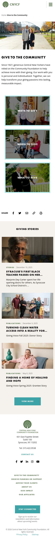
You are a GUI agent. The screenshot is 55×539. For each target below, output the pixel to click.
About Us (27, 487)
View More (27, 401)
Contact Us (27, 454)
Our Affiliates (27, 494)
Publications (13, 323)
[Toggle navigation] (50, 4)
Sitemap (35, 534)
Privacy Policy (21, 534)
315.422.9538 (29, 448)
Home (3, 15)
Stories (10, 267)
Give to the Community (26, 475)
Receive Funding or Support (26, 479)
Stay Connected (27, 509)
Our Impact (27, 491)
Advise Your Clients (27, 483)
